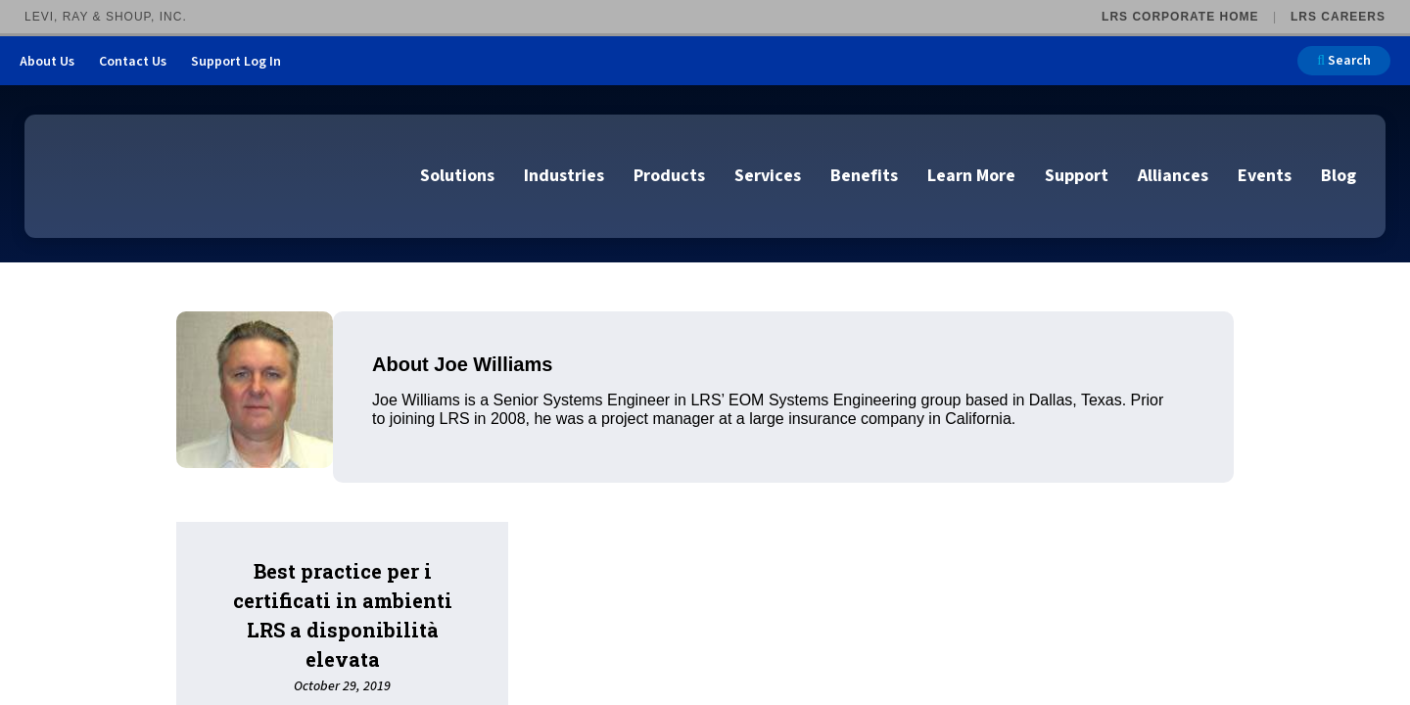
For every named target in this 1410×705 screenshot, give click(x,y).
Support (1076, 176)
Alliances (1173, 176)
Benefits (864, 176)
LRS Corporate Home (1180, 17)
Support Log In (236, 61)
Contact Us (132, 61)
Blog (1338, 176)
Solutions (457, 176)
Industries (564, 176)
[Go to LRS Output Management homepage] (142, 175)
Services (767, 176)
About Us (47, 61)
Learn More (971, 176)
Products (669, 176)
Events (1265, 176)
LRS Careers (1338, 17)
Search (1344, 60)
